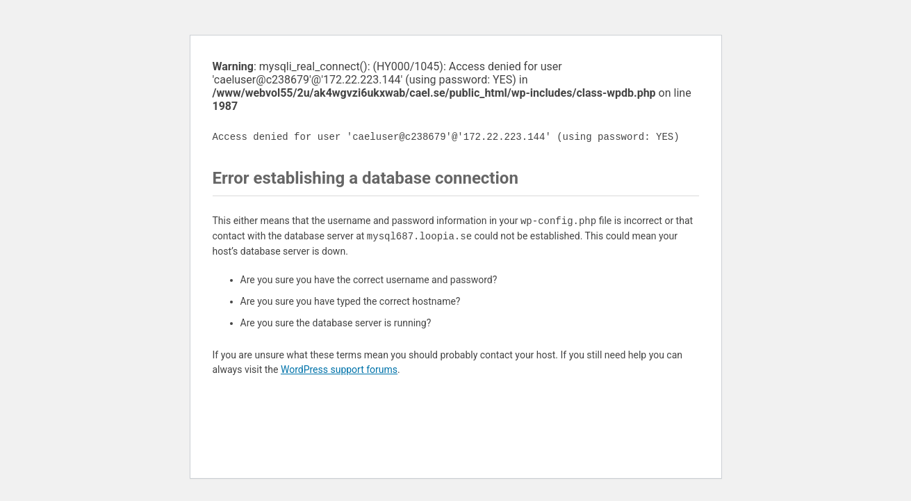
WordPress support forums (339, 369)
